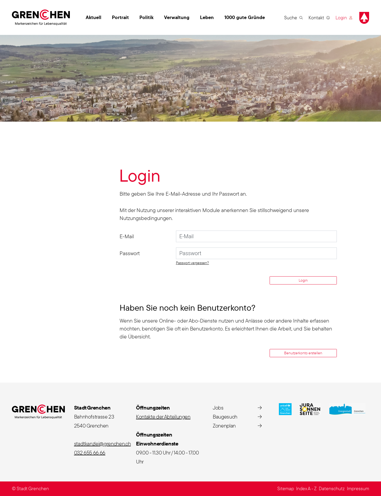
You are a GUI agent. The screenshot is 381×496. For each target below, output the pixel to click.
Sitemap (285, 488)
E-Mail (127, 236)
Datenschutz (332, 488)
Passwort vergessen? (192, 262)
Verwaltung (176, 17)
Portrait (120, 17)
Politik (146, 17)
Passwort (130, 253)
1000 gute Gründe (244, 17)
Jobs (218, 407)
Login (303, 280)
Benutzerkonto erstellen (303, 353)
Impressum (358, 488)
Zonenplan (224, 425)
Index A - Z (306, 488)
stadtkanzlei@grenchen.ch (102, 443)
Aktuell (93, 17)
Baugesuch (225, 416)
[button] (293, 17)
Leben (207, 17)
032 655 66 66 (89, 452)
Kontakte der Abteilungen (163, 416)
